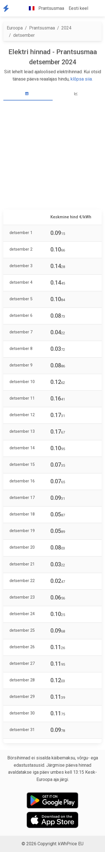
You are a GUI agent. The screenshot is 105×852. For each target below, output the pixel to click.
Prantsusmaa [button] (44, 8)
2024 (66, 28)
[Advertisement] (52, 155)
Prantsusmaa (42, 28)
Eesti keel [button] (78, 8)
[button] (95, 8)
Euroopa (15, 28)
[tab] (28, 93)
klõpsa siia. (82, 79)
